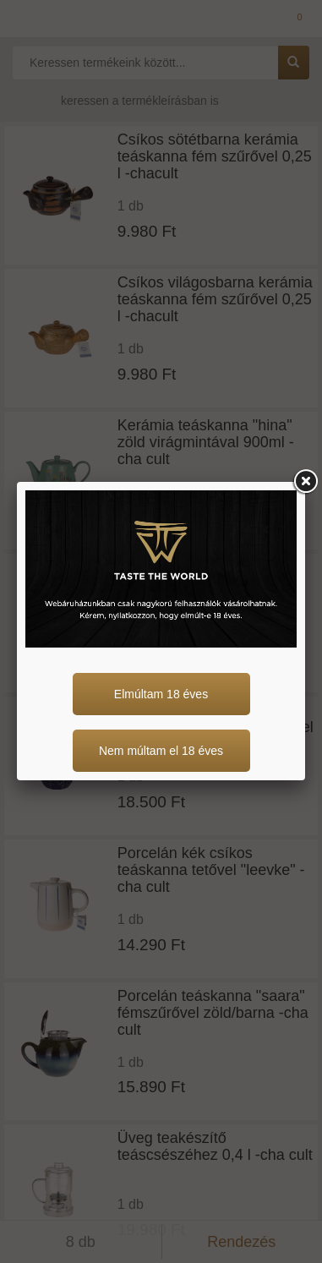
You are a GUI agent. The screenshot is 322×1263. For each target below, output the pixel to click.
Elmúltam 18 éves (161, 694)
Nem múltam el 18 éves (161, 750)
